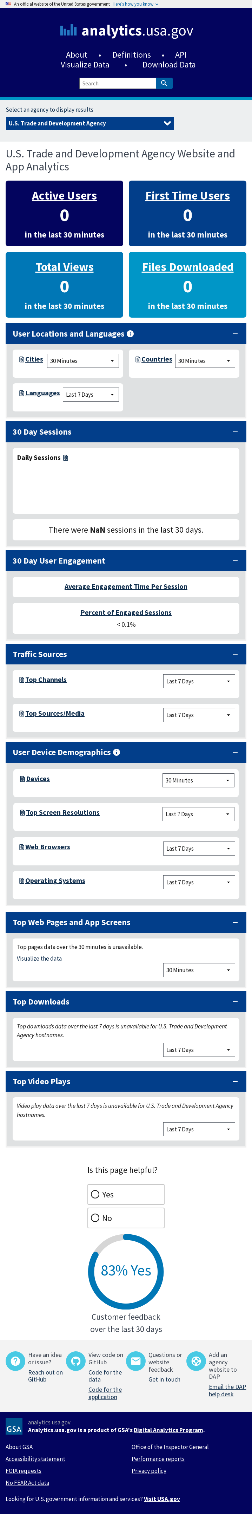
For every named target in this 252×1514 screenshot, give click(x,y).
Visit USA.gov (162, 1499)
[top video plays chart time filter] (199, 1129)
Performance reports (158, 1459)
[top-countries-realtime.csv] (137, 361)
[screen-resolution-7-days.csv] (22, 814)
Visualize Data (85, 64)
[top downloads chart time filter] (199, 1050)
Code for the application (105, 1393)
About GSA (19, 1447)
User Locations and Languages (73, 333)
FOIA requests (23, 1471)
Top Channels (46, 679)
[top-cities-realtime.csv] (21, 361)
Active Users (64, 195)
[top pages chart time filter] (199, 970)
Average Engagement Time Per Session (126, 586)
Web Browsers (47, 846)
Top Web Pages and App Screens (72, 922)
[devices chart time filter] (198, 780)
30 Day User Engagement (59, 560)
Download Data (169, 64)
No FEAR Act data (27, 1483)
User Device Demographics (67, 752)
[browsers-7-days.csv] (21, 849)
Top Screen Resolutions (63, 812)
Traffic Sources (40, 654)
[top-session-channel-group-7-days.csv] (21, 681)
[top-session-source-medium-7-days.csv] (21, 715)
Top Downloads (41, 1001)
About (76, 54)
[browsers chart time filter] (199, 849)
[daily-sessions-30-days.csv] (65, 457)
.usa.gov (137, 30)
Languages (42, 392)
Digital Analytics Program (168, 1430)
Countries (156, 359)
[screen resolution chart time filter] (198, 814)
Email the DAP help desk (227, 1390)
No (107, 1218)
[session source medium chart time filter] (199, 715)
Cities (34, 359)
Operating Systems (55, 880)
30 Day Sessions (42, 431)
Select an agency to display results (49, 109)
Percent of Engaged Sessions (126, 612)
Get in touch (164, 1379)
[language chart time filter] (91, 395)
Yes (108, 1194)
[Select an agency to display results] (90, 123)
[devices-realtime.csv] (22, 780)
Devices (38, 778)
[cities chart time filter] (83, 361)
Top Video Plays (42, 1081)
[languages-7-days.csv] (21, 395)
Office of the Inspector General (170, 1447)
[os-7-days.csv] (21, 882)
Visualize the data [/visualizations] (39, 958)
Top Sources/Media (55, 713)
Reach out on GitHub (45, 1376)
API (180, 54)
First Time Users (187, 195)
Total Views (64, 266)
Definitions (131, 54)
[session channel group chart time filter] (199, 681)
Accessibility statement (35, 1459)
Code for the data (105, 1376)
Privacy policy (149, 1471)
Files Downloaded (188, 266)
